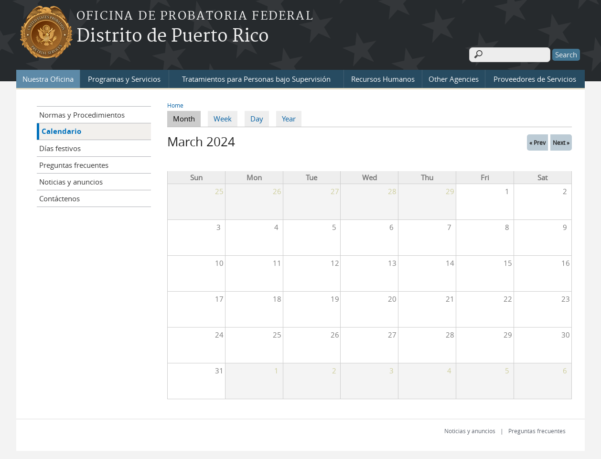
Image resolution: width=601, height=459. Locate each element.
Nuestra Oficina (48, 77)
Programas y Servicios (124, 77)
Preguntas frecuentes (73, 163)
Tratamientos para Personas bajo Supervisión (256, 77)
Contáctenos (59, 197)
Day (256, 117)
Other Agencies (454, 77)
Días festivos (60, 147)
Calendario (61, 130)
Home (175, 104)
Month (187, 117)
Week (223, 117)
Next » (561, 141)
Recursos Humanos (383, 77)
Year (289, 117)
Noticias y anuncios (71, 180)
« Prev (537, 141)
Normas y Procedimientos (82, 113)
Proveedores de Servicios (535, 77)
